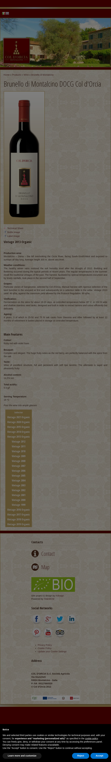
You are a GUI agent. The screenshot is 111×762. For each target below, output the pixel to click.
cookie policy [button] (91, 738)
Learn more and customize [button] (22, 755)
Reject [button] (80, 755)
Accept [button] (99, 755)
